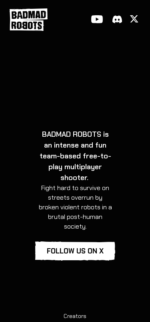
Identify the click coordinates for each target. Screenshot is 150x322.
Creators (75, 316)
